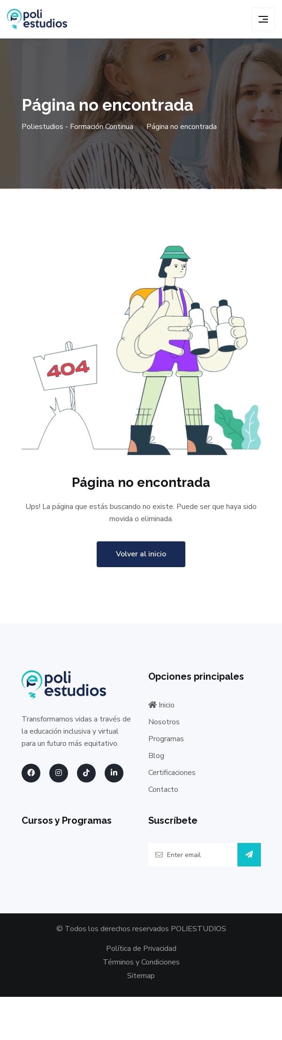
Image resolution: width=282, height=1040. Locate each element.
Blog (156, 756)
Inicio (161, 705)
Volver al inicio (141, 554)
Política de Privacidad (141, 948)
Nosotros (164, 722)
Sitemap (141, 976)
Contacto (163, 789)
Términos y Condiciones (141, 962)
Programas (166, 739)
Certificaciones (172, 772)
